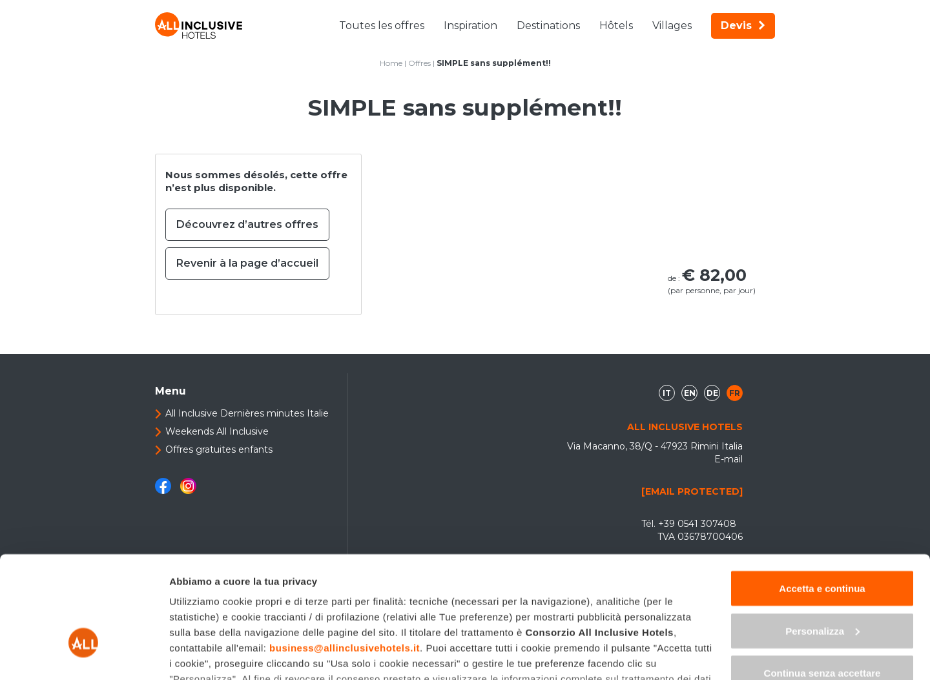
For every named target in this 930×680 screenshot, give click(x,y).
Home (391, 63)
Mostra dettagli (204, 654)
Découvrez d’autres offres (247, 224)
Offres (419, 63)
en (690, 393)
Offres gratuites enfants (219, 449)
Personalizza (822, 541)
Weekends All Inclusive (217, 431)
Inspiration (470, 25)
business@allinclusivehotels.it (344, 558)
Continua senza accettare (822, 583)
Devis (743, 25)
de (712, 393)
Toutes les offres (381, 25)
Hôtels (616, 25)
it (667, 393)
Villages (672, 25)
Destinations (548, 25)
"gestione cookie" (262, 604)
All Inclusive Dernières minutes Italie (247, 413)
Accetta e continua (822, 498)
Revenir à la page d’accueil (247, 263)
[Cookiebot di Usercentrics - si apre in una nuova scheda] (83, 655)
